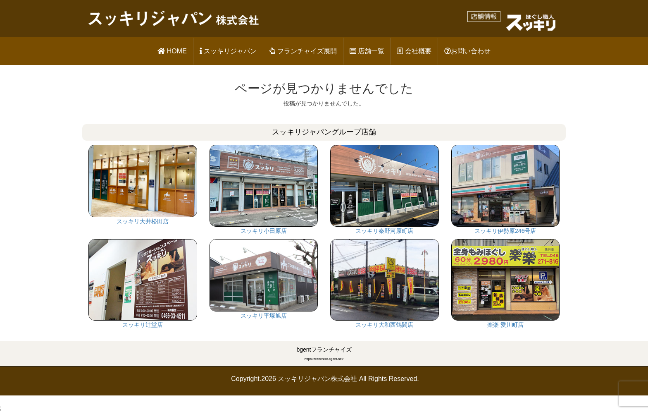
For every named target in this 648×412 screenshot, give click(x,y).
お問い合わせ (467, 51)
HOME (171, 51)
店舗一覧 (367, 51)
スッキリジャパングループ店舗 (324, 132)
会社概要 (414, 51)
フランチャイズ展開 (302, 51)
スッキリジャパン (228, 51)
